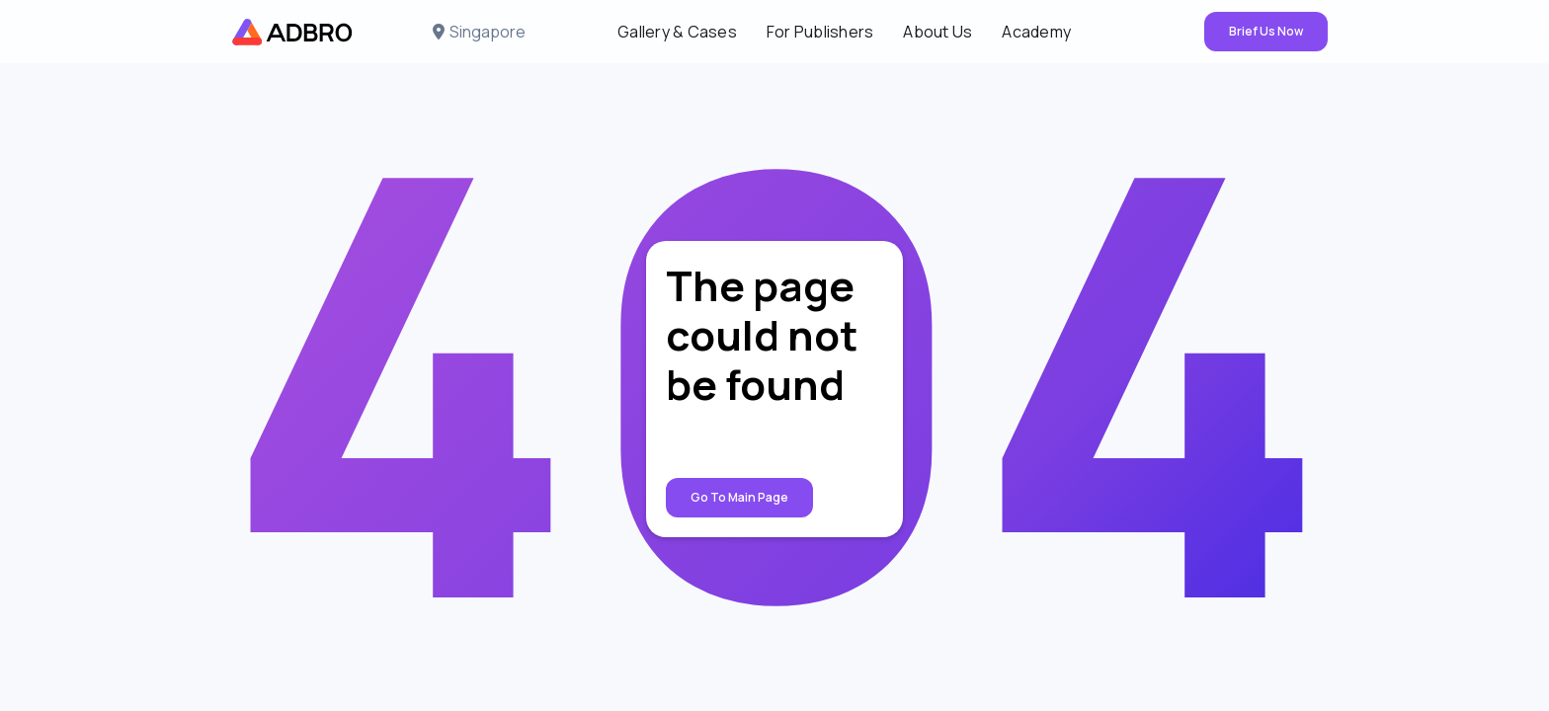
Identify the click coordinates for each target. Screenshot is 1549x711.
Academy (1036, 31)
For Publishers (820, 31)
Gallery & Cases (677, 31)
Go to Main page (739, 497)
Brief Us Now (1266, 31)
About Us (937, 31)
